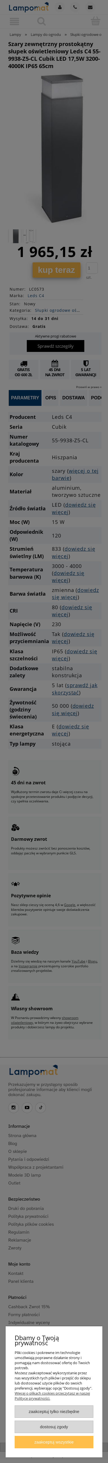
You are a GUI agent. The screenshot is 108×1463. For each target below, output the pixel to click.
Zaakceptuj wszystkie (54, 1442)
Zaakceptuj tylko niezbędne (54, 1411)
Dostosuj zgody (54, 1426)
